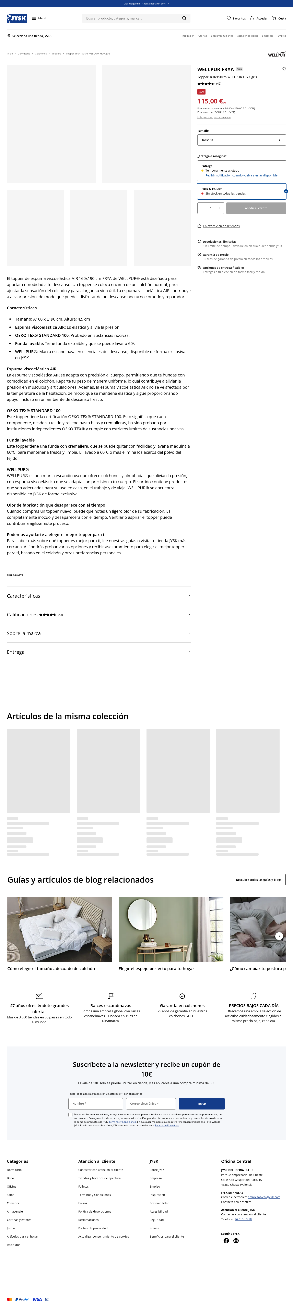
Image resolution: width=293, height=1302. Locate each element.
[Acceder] (259, 18)
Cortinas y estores (19, 1214)
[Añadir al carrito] (256, 208)
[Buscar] (184, 18)
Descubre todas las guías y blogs (258, 880)
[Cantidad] (210, 208)
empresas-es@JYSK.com (264, 1191)
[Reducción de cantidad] (202, 208)
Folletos (83, 1181)
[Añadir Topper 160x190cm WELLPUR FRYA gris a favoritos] (283, 72)
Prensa (154, 1223)
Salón (10, 1189)
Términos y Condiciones (122, 1116)
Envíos (82, 1198)
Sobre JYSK (157, 1164)
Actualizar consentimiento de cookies (103, 1231)
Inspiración (157, 1189)
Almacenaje (15, 1206)
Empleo (155, 1181)
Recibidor (13, 1239)
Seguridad (157, 1214)
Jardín (11, 1223)
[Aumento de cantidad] (219, 208)
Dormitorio (14, 1164)
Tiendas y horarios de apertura (99, 1173)
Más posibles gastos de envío (214, 117)
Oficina (11, 1181)
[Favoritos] (236, 18)
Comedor (13, 1198)
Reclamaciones (88, 1214)
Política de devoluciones (94, 1206)
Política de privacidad (93, 1223)
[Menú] (39, 18)
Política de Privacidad (167, 1120)
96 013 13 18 (243, 1214)
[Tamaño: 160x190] (241, 140)
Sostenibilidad (159, 1198)
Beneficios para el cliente (167, 1231)
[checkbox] (70, 1109)
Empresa (156, 1173)
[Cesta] (279, 18)
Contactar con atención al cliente (100, 1164)
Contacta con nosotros (236, 1196)
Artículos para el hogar (22, 1231)
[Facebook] (226, 1235)
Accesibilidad (159, 1206)
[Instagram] (236, 1235)
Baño (10, 1173)
